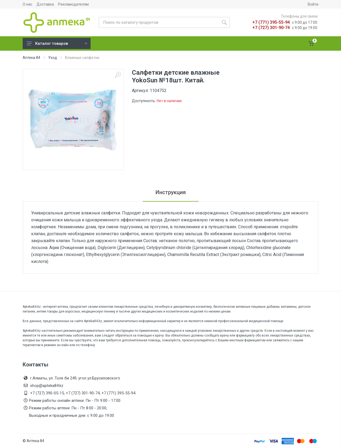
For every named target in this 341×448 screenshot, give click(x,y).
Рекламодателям (73, 4)
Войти (313, 4)
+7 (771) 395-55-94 (271, 22)
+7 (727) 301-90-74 (271, 27)
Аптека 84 (31, 57)
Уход (52, 57)
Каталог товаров (57, 43)
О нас (27, 4)
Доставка (45, 4)
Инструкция (171, 192)
